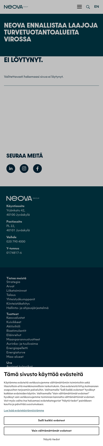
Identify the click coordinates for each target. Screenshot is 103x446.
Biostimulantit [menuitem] (16, 331)
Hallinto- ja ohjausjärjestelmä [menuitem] (27, 308)
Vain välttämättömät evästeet (52, 431)
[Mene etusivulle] (14, 7)
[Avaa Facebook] (37, 168)
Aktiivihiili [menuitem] (13, 326)
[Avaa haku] (88, 7)
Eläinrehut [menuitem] (13, 335)
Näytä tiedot (51, 439)
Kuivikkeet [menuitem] (13, 322)
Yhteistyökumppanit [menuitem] (20, 299)
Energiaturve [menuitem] (15, 352)
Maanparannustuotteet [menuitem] (23, 339)
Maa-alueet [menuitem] (15, 357)
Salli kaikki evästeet (51, 420)
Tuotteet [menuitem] (12, 314)
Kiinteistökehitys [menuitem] (18, 303)
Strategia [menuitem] (13, 282)
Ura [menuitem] (9, 363)
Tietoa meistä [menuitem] (16, 278)
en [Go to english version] (96, 7)
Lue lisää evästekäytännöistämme (24, 411)
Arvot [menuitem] (10, 286)
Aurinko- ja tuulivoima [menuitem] (22, 344)
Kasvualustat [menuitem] (15, 318)
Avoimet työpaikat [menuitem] (19, 366)
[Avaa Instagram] (24, 168)
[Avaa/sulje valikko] (79, 7)
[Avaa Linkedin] (10, 168)
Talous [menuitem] (11, 295)
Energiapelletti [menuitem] (17, 348)
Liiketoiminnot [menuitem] (16, 290)
